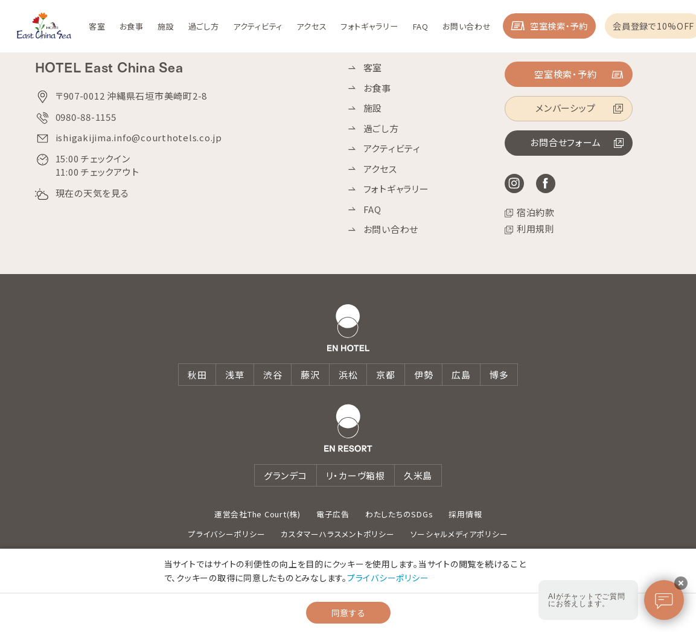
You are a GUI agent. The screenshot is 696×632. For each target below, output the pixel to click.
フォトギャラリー (396, 189)
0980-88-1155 (86, 116)
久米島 (418, 475)
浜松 (348, 374)
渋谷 (273, 374)
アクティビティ (392, 148)
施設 (373, 108)
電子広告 (333, 514)
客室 (373, 68)
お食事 (377, 88)
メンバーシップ (565, 109)
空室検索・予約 (614, 30)
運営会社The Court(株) (257, 514)
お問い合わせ (391, 229)
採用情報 (465, 514)
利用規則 (536, 229)
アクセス (380, 169)
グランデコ (285, 475)
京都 (385, 374)
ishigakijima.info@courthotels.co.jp (139, 137)
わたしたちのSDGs (399, 514)
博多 (499, 374)
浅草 (234, 374)
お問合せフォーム (564, 143)
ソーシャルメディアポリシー (459, 534)
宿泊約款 (536, 212)
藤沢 (310, 374)
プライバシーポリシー (227, 534)
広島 (461, 374)
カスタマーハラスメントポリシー (337, 534)
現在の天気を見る (92, 193)
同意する (348, 613)
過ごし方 (381, 129)
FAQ (372, 209)
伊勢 (423, 374)
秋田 (197, 374)
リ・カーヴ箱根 (355, 475)
